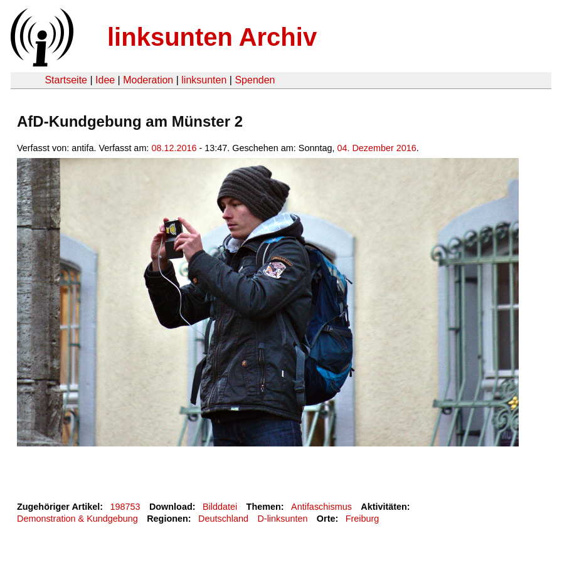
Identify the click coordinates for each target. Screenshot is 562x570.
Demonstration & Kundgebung (77, 519)
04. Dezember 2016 (376, 148)
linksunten (203, 80)
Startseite (66, 80)
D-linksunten (282, 519)
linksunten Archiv (212, 37)
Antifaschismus (321, 507)
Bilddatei (220, 507)
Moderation (148, 80)
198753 (125, 507)
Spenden (255, 80)
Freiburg (362, 519)
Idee (105, 80)
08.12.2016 (173, 148)
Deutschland (223, 519)
